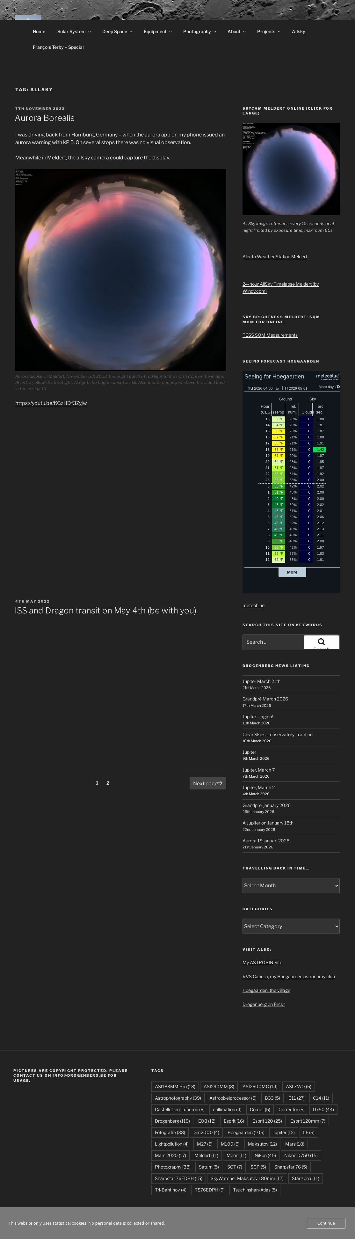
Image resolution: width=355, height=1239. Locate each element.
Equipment (158, 31)
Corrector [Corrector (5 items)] (292, 1109)
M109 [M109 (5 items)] (230, 1144)
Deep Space (117, 31)
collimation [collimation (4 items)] (227, 1109)
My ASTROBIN (258, 962)
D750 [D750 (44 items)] (323, 1109)
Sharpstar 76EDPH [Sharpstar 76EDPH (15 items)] (178, 1178)
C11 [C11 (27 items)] (296, 1098)
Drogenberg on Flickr (264, 1004)
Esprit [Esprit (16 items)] (234, 1121)
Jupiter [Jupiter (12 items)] (284, 1132)
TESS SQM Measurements (270, 335)
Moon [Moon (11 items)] (236, 1155)
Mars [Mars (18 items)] (294, 1144)
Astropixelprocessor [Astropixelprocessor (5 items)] (233, 1098)
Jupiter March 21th (261, 681)
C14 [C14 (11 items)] (321, 1098)
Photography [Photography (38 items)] (173, 1166)
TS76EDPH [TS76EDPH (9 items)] (210, 1189)
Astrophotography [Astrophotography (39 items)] (178, 1098)
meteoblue (253, 605)
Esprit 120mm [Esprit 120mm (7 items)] (307, 1121)
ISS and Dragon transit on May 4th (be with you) (105, 610)
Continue (326, 1223)
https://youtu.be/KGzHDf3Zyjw (51, 403)
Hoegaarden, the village (266, 990)
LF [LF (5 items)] (309, 1132)
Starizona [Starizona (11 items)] (305, 1178)
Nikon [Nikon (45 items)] (265, 1155)
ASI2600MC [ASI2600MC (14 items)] (260, 1086)
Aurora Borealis (45, 118)
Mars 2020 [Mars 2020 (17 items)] (170, 1155)
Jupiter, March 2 (259, 787)
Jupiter (249, 752)
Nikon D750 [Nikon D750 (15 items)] (301, 1155)
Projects (269, 31)
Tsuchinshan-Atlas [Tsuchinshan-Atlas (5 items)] (255, 1189)
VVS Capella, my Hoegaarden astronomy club (289, 976)
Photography (200, 31)
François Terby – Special (58, 47)
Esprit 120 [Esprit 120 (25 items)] (267, 1121)
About (237, 31)
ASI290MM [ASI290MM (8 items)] (219, 1086)
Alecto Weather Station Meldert (275, 256)
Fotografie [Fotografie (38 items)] (170, 1132)
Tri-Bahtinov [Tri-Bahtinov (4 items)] (170, 1189)
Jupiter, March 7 (259, 770)
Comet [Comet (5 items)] (260, 1109)
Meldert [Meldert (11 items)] (206, 1155)
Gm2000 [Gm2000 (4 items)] (206, 1132)
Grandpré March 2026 (265, 698)
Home (39, 31)
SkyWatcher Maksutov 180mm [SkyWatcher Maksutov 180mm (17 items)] (247, 1178)
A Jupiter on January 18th (268, 822)
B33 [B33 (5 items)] (272, 1098)
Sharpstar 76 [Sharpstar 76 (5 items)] (290, 1166)
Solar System (74, 31)
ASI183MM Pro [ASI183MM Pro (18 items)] (175, 1086)
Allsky (298, 31)
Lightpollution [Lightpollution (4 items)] (172, 1144)
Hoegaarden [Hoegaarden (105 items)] (246, 1132)
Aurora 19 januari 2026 (266, 840)
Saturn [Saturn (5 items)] (209, 1166)
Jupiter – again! (258, 716)
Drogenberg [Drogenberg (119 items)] (172, 1121)
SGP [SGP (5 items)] (258, 1166)
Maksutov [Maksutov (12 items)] (262, 1144)
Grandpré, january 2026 (267, 805)
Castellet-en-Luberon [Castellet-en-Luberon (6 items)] (180, 1109)
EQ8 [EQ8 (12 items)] (206, 1121)
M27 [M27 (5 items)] (205, 1144)
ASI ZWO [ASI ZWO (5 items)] (298, 1086)
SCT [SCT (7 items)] (234, 1166)
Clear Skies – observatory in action (278, 734)
